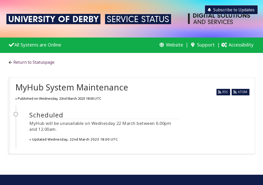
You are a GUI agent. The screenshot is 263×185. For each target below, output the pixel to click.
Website (174, 45)
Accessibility (241, 45)
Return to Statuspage (33, 62)
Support (206, 45)
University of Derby (53, 19)
